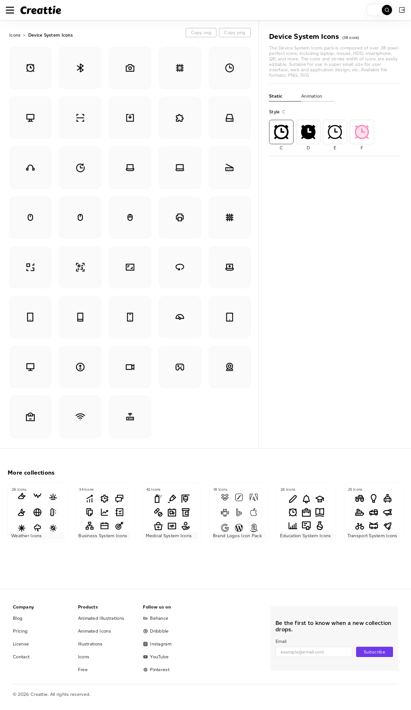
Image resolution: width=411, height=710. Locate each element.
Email (280, 641)
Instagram (157, 644)
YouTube (156, 657)
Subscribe (374, 652)
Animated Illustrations (101, 618)
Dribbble (156, 631)
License (21, 644)
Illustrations (90, 644)
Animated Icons (94, 631)
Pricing (20, 631)
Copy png (234, 32)
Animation (311, 96)
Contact (21, 657)
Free (83, 669)
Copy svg (201, 32)
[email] (313, 652)
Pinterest (156, 669)
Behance (155, 618)
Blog (17, 618)
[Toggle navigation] (10, 10)
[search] (379, 10)
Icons (15, 35)
